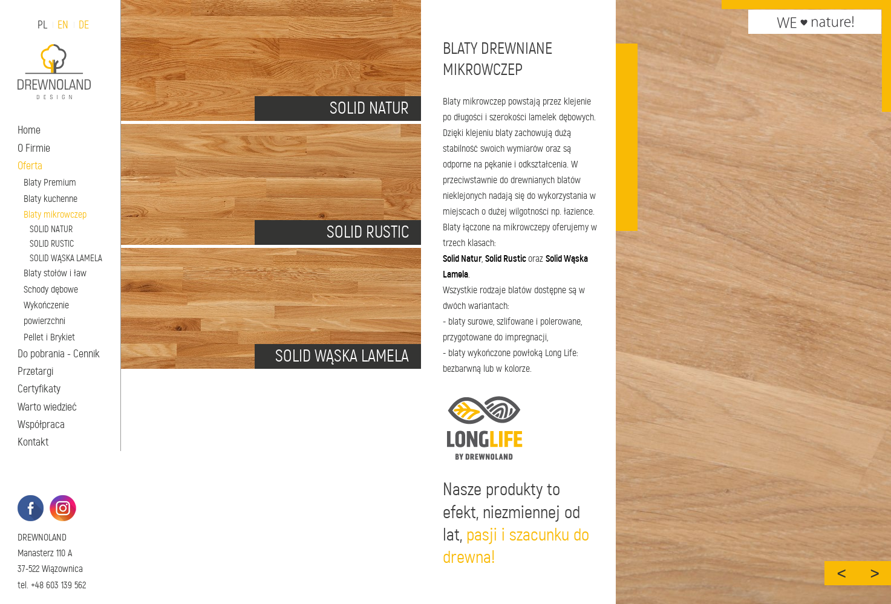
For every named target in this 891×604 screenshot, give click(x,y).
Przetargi (35, 371)
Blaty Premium (50, 182)
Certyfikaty (39, 388)
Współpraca (41, 424)
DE (84, 24)
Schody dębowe (51, 289)
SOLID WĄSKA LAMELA (66, 258)
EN (62, 24)
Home (29, 130)
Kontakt (33, 442)
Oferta (30, 165)
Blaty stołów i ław (55, 273)
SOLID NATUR (51, 229)
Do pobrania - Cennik (59, 353)
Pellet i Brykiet (49, 337)
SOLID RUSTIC (52, 243)
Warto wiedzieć (47, 407)
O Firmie (34, 148)
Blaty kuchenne (50, 198)
